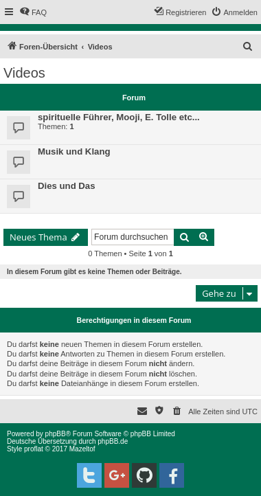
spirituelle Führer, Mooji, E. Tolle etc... (119, 117)
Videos (24, 72)
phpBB (55, 434)
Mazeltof (82, 449)
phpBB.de (113, 441)
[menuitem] (33, 12)
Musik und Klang (74, 151)
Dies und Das (66, 186)
